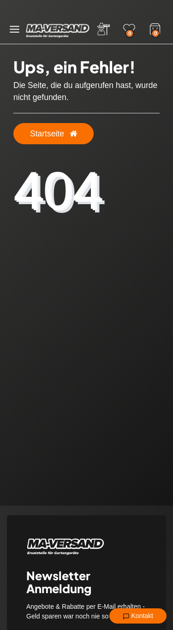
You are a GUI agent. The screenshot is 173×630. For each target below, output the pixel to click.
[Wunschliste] (129, 29)
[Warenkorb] (155, 28)
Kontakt (138, 616)
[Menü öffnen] (14, 29)
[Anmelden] (103, 29)
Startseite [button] (53, 133)
